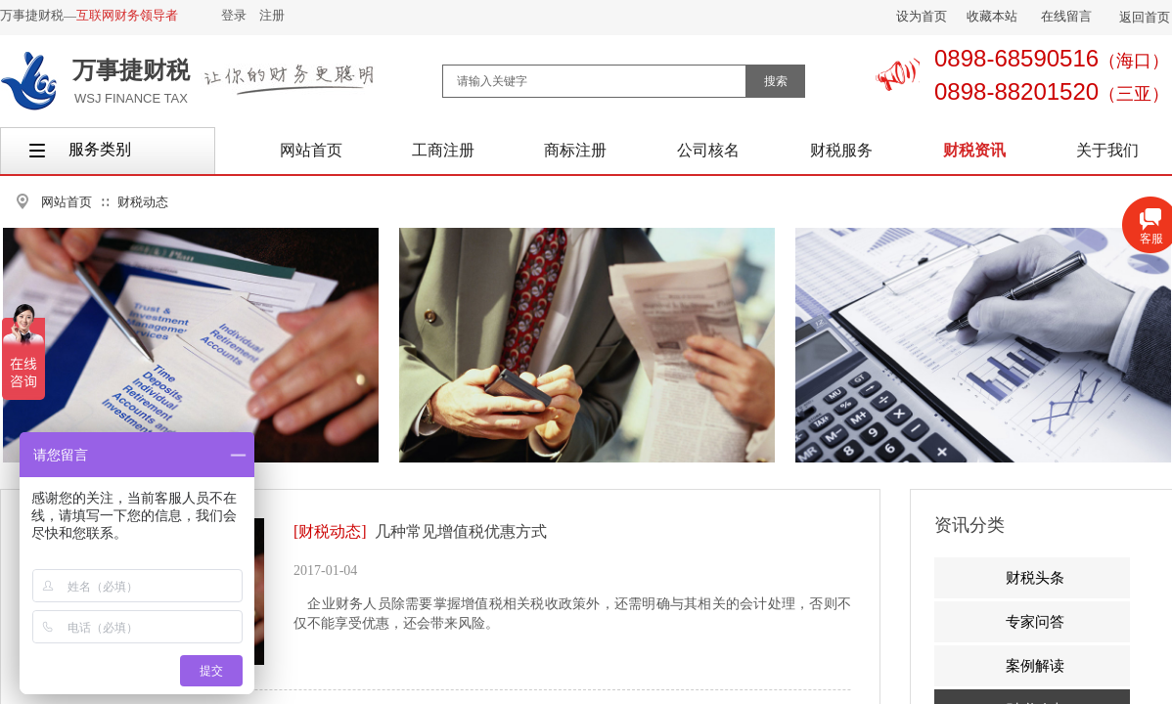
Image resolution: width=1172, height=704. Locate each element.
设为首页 (921, 16)
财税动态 (142, 202)
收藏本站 (992, 16)
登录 (234, 15)
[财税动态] (330, 531)
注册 (272, 15)
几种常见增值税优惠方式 (461, 531)
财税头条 (1035, 578)
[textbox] (594, 81)
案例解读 (1035, 666)
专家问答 (1035, 622)
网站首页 (66, 202)
